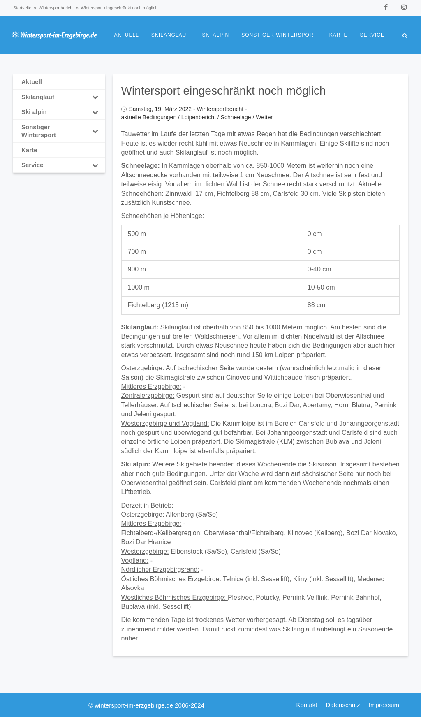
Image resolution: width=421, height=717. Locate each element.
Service (372, 35)
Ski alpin (215, 35)
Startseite (22, 7)
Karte (338, 35)
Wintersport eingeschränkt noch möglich (223, 90)
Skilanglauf (170, 35)
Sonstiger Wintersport (279, 35)
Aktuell (126, 35)
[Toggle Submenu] (95, 97)
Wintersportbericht (56, 7)
